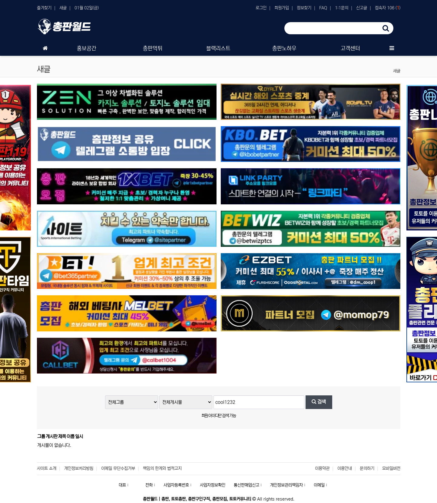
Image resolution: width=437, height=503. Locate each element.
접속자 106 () (387, 7)
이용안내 (344, 468)
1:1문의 (341, 7)
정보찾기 (304, 7)
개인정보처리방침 (78, 468)
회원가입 (281, 7)
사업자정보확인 (212, 485)
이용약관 (322, 468)
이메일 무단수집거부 (118, 468)
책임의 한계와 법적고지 (162, 468)
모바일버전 (391, 468)
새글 (63, 7)
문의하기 (367, 468)
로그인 (261, 7)
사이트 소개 (46, 468)
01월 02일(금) (86, 7)
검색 (319, 402)
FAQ (323, 7)
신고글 (361, 7)
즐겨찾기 (44, 7)
